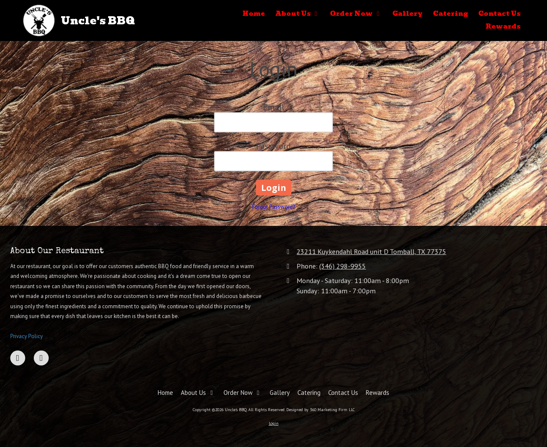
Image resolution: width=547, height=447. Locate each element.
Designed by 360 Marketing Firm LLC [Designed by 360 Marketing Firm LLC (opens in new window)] (320, 409)
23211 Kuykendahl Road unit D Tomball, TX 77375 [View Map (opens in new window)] (371, 251)
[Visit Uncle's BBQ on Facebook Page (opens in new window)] (17, 358)
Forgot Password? (273, 206)
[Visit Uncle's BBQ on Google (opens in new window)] (41, 358)
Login (274, 423)
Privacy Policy (26, 336)
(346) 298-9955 (342, 265)
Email (273, 107)
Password (273, 146)
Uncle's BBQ (98, 20)
